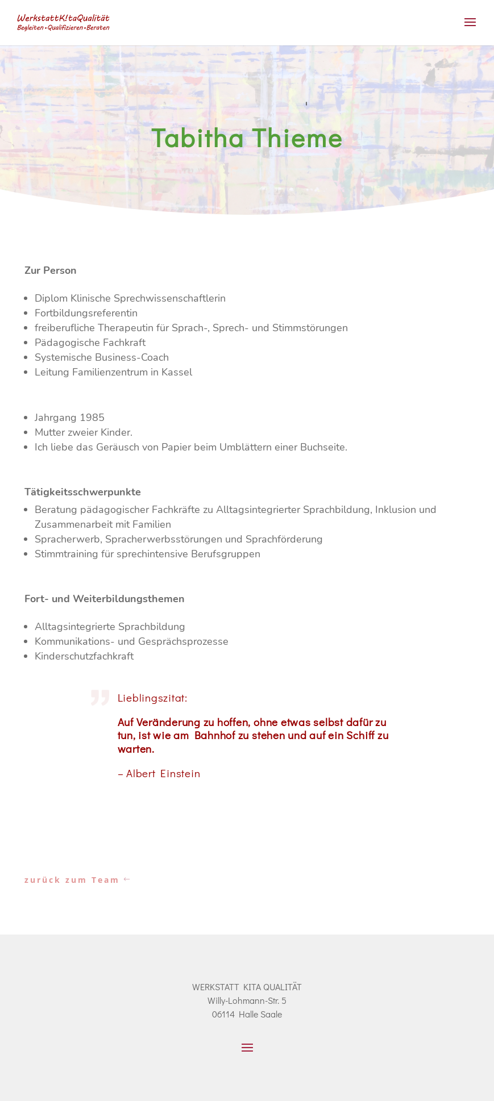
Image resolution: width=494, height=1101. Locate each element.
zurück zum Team (72, 879)
